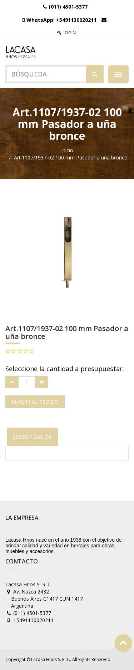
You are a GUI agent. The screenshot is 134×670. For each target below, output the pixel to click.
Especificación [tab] (33, 436)
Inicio (67, 150)
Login (66, 33)
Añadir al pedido (35, 401)
